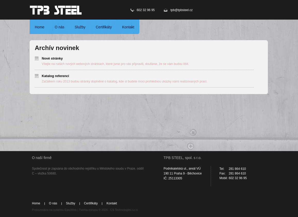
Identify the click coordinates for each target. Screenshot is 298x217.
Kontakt (128, 27)
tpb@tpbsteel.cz (182, 10)
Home (39, 27)
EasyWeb (71, 209)
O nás (59, 27)
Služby (80, 27)
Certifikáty (104, 27)
